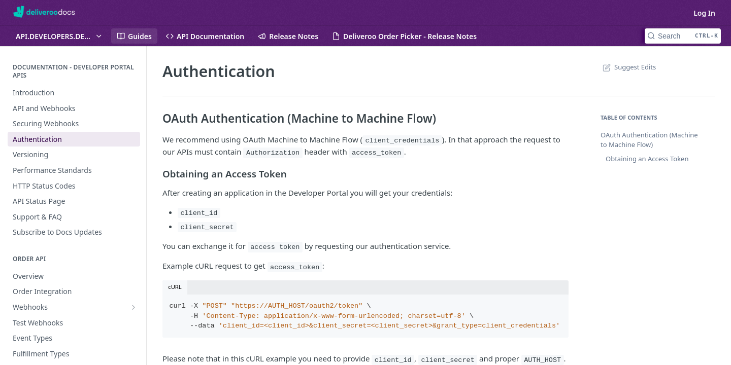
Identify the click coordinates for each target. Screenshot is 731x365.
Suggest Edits (628, 66)
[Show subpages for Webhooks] (133, 307)
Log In (704, 13)
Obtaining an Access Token (647, 158)
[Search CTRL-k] (683, 36)
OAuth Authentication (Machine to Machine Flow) (649, 140)
